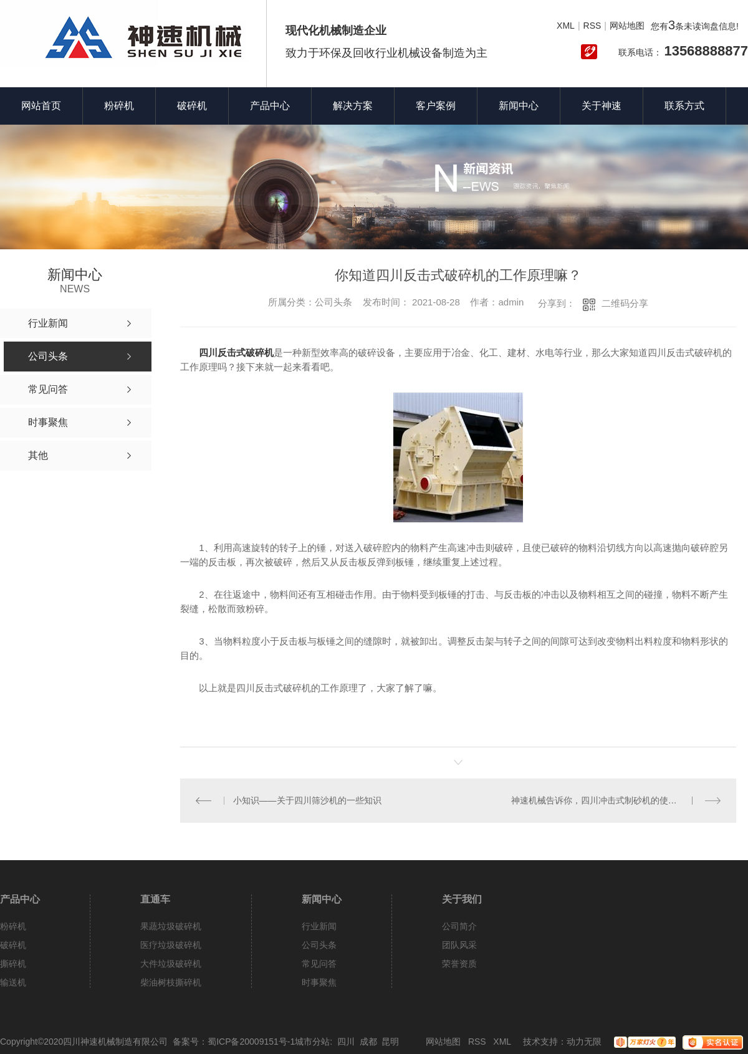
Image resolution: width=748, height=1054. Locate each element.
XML (566, 26)
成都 (368, 1042)
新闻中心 (519, 105)
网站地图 (627, 26)
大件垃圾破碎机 (170, 964)
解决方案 (353, 105)
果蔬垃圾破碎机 (170, 926)
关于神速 (601, 105)
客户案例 (436, 105)
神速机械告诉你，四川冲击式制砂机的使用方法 (602, 800)
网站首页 (41, 105)
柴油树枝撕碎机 (170, 982)
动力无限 (584, 1042)
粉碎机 (119, 105)
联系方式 (684, 105)
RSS (592, 26)
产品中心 (270, 105)
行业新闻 (319, 926)
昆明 (390, 1042)
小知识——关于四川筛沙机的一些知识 (307, 800)
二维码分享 (625, 303)
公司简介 (459, 926)
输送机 (13, 982)
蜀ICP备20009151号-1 (251, 1042)
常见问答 (319, 964)
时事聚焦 (319, 982)
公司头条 (319, 945)
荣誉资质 (459, 964)
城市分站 (312, 1042)
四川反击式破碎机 (236, 352)
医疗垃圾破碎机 (170, 945)
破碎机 (192, 105)
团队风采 (459, 945)
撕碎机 (13, 964)
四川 (346, 1042)
